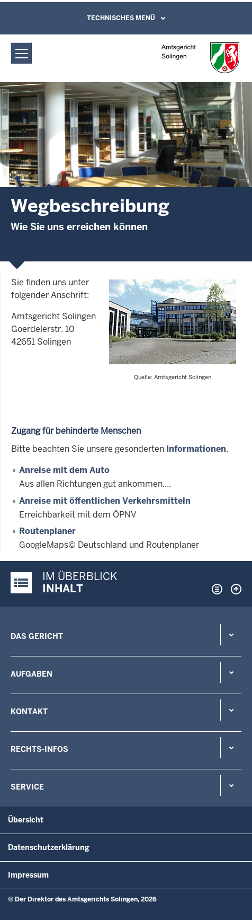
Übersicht (25, 820)
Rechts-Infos (39, 749)
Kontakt (29, 711)
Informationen (196, 448)
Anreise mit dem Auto (64, 470)
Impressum (28, 875)
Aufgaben (31, 674)
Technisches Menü (121, 18)
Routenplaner (47, 531)
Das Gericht (37, 636)
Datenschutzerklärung (48, 847)
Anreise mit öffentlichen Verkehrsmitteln (105, 500)
